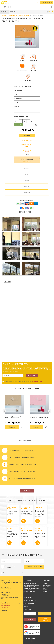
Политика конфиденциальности (32, 641)
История (45, 583)
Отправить (31, 375)
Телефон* (6, 375)
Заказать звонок (37, 2)
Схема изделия (27, 161)
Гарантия (26, 606)
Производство (47, 585)
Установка (26, 605)
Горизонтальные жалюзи (30, 586)
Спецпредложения (29, 603)
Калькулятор (30, 619)
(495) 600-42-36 (5, 607)
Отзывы (45, 589)
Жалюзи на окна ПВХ (29, 591)
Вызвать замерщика (29, 602)
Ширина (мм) (18, 90)
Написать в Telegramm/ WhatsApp (12, 566)
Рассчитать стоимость (30, 600)
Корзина (51, 11)
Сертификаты (46, 586)
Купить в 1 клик (27, 140)
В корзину (27, 135)
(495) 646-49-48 (5, 604)
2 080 (24, 130)
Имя (3, 561)
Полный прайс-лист (29, 593)
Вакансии (45, 593)
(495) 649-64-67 (5, 605)
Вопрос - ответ (27, 609)
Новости (45, 588)
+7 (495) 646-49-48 (7, 7)
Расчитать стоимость (45, 619)
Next (50, 411)
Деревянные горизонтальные (31, 588)
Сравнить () (44, 12)
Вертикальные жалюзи (30, 583)
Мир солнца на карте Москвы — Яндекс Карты (26, 356)
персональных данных (37, 381)
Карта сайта (4, 610)
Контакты (45, 591)
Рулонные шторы (28, 589)
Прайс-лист (27, 490)
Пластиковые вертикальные (31, 585)
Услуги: (16, 107)
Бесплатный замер (47, 2)
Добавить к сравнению (36, 125)
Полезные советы (28, 608)
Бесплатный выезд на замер (27, 145)
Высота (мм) (18, 98)
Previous (4, 411)
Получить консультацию (34, 566)
